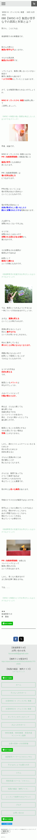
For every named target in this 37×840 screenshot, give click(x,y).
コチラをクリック (18, 671)
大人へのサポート (18, 725)
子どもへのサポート (19, 693)
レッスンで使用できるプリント (18, 797)
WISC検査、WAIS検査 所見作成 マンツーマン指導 (19, 734)
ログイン (3, 837)
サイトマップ (32, 829)
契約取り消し (6, 831)
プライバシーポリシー (14, 829)
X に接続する (6, 824)
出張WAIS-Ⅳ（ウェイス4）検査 (18, 709)
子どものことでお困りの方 (18, 765)
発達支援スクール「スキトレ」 (18, 781)
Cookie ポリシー (24, 829)
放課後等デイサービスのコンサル (18, 757)
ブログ (18, 805)
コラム (18, 773)
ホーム (18, 685)
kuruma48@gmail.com (18, 653)
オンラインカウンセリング (18, 717)
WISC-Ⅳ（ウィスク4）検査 (13, 12)
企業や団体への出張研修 (18, 744)
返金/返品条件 (4, 829)
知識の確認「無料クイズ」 (18, 789)
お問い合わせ (18, 813)
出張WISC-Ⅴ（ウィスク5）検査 (18, 701)
